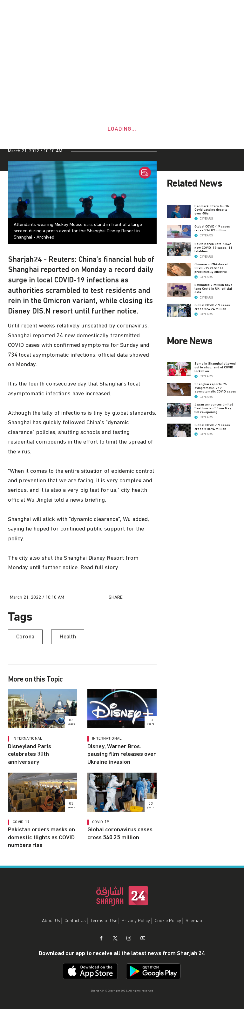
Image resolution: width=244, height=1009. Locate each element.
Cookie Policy (168, 920)
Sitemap (194, 920)
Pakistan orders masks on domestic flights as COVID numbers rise (41, 837)
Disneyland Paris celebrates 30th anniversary (29, 754)
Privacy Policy (136, 920)
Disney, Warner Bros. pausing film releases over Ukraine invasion (121, 754)
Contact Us (75, 920)
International (27, 738)
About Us (51, 920)
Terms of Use (104, 920)
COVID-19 (21, 822)
